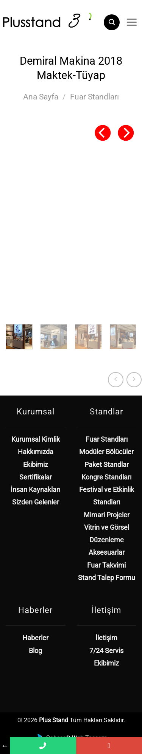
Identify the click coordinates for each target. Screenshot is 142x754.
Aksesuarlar (107, 552)
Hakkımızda (35, 452)
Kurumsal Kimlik (35, 439)
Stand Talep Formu (106, 578)
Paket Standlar (106, 465)
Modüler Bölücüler (106, 452)
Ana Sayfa (40, 96)
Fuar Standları (94, 96)
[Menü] (132, 22)
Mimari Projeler (107, 515)
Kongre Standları (106, 477)
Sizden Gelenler (35, 502)
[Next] (126, 133)
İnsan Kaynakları (35, 489)
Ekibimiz (35, 465)
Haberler (35, 638)
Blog (35, 651)
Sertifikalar (35, 477)
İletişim (106, 638)
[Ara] (112, 22)
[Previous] (102, 133)
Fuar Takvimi (106, 565)
